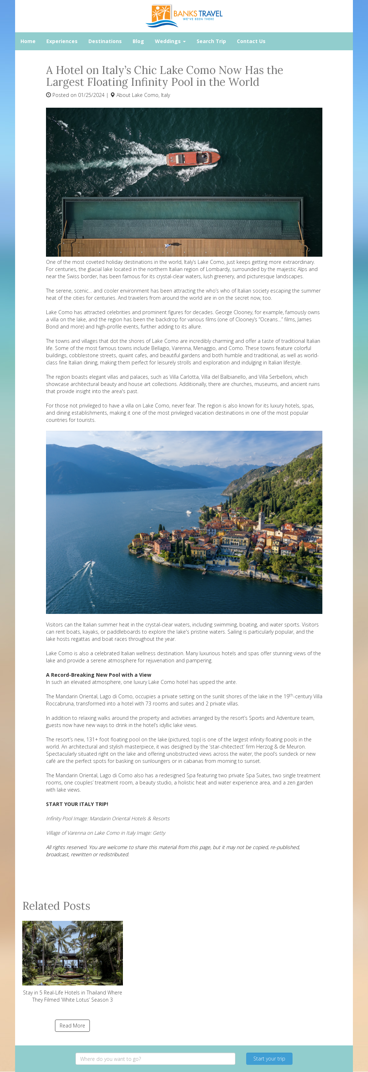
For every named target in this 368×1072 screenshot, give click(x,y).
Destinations (105, 41)
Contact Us (251, 41)
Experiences (62, 41)
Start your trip (269, 1058)
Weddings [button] (170, 41)
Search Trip (211, 41)
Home (28, 41)
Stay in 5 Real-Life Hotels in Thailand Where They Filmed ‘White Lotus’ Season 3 (72, 962)
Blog (138, 41)
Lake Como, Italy (151, 95)
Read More (72, 1025)
